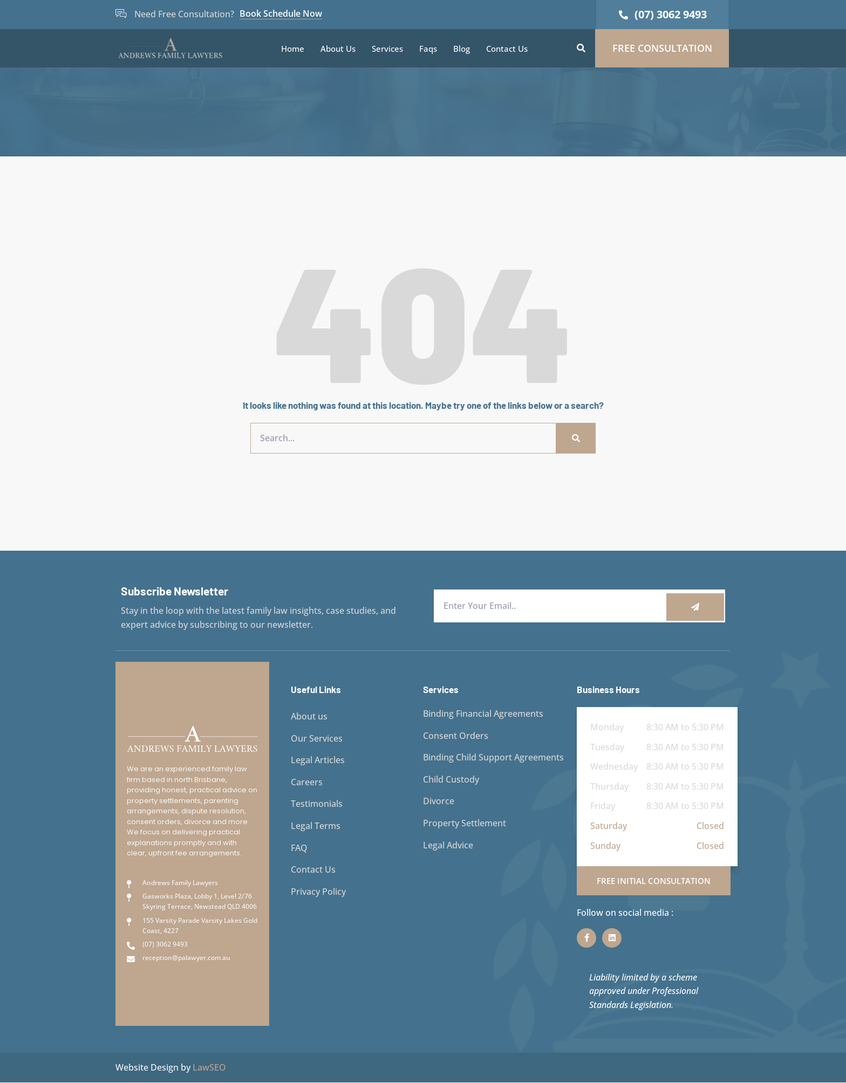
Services (387, 48)
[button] (581, 48)
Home (292, 48)
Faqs (428, 48)
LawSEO (209, 1067)
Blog (461, 48)
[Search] (575, 438)
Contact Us (507, 48)
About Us (338, 48)
